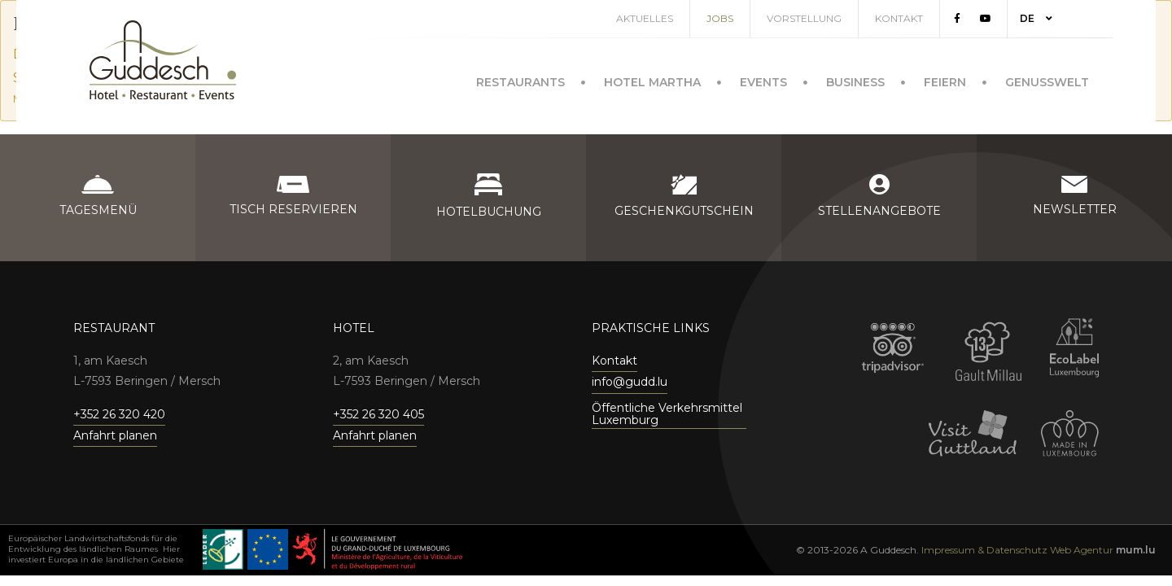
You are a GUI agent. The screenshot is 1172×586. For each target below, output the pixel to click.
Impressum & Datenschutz (984, 550)
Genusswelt (1047, 79)
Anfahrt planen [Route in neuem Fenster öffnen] (115, 435)
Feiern (945, 79)
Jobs (738, 18)
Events (763, 79)
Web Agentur (1081, 550)
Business (855, 79)
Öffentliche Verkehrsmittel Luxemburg (667, 414)
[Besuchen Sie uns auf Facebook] (976, 18)
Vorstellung (822, 18)
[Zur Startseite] (163, 59)
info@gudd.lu (629, 381)
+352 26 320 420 (119, 414)
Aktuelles (663, 18)
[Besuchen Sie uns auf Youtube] (1004, 18)
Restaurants (520, 79)
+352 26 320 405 (378, 414)
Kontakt (918, 18)
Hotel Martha (652, 79)
